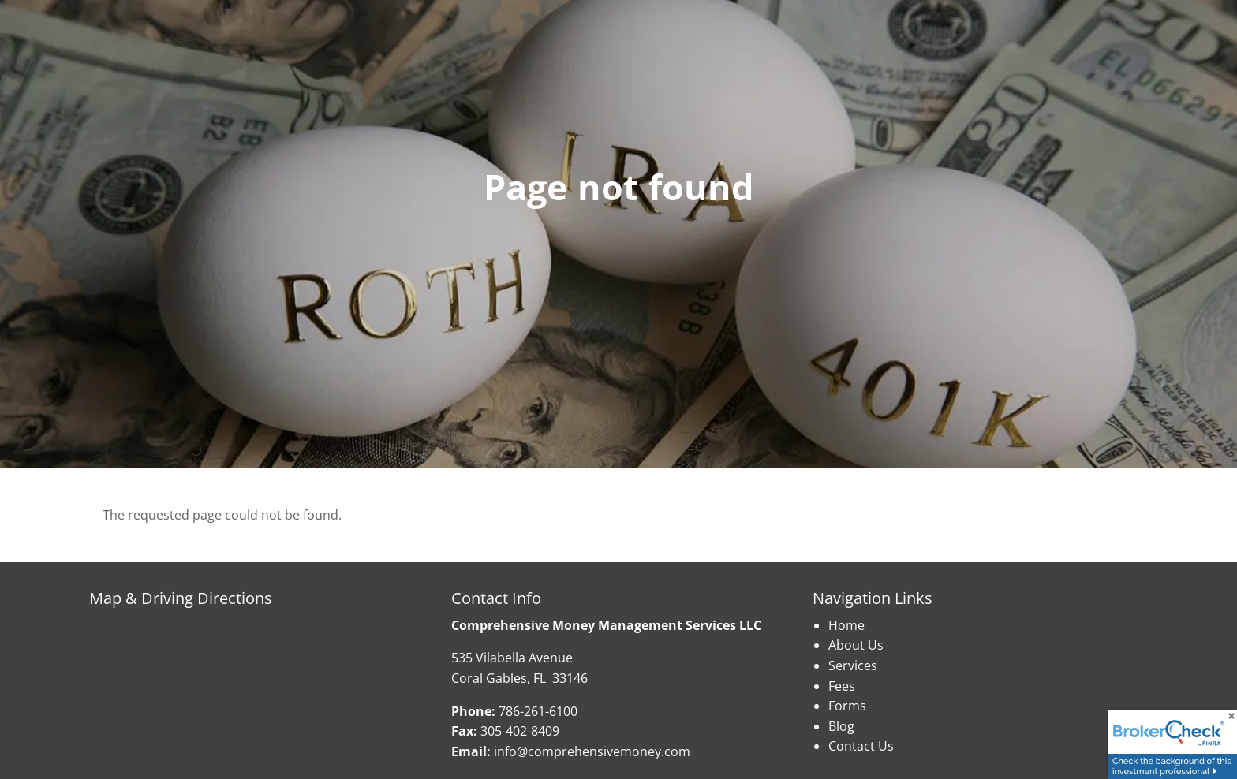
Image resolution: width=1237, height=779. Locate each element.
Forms (847, 705)
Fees (841, 686)
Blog (841, 726)
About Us (856, 645)
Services (852, 665)
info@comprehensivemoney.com (592, 751)
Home (846, 625)
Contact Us (861, 746)
